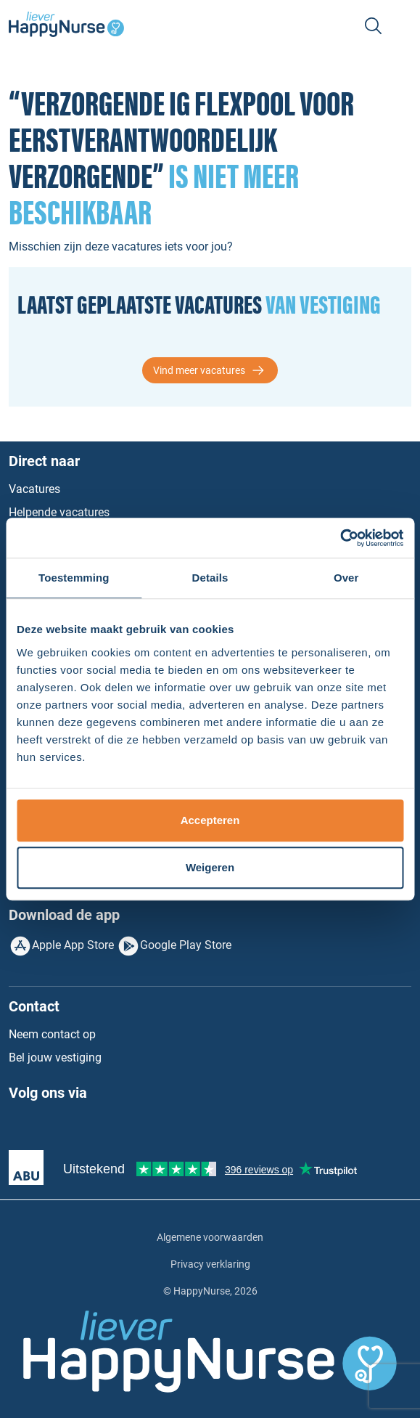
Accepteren (210, 820)
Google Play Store (185, 945)
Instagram (79, 1127)
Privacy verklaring (210, 1264)
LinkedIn (50, 1127)
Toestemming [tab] (74, 577)
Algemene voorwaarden (210, 1237)
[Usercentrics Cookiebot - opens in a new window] (339, 538)
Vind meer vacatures (199, 370)
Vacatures (34, 489)
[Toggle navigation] (402, 26)
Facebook (20, 1127)
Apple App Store (73, 945)
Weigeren (210, 867)
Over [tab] (346, 577)
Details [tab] (210, 577)
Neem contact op (52, 1034)
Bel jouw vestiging (55, 1057)
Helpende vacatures (59, 512)
